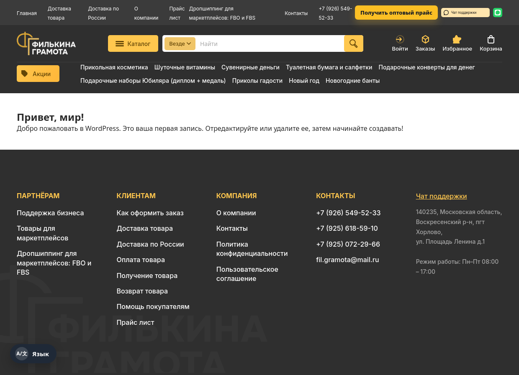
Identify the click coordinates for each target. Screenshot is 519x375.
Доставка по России (150, 244)
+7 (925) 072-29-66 (348, 244)
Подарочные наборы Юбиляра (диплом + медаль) (153, 80)
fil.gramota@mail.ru (347, 259)
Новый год (304, 80)
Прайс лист (135, 322)
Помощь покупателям (152, 306)
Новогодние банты (353, 80)
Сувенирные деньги (250, 67)
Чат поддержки (460, 12)
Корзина (491, 43)
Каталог (133, 43)
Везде (180, 43)
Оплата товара (140, 259)
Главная (27, 13)
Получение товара (146, 275)
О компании (236, 213)
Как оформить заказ (150, 213)
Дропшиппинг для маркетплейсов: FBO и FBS (54, 262)
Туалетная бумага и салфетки (329, 67)
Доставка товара (144, 228)
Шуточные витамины (184, 67)
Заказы (425, 43)
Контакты (296, 13)
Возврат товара (142, 291)
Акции (36, 73)
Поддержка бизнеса (50, 213)
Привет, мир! (50, 117)
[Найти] (353, 43)
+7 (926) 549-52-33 (348, 213)
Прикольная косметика (114, 67)
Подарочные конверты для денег (426, 67)
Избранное (457, 43)
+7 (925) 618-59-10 (347, 228)
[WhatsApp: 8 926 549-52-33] (497, 12)
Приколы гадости (257, 80)
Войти (400, 43)
